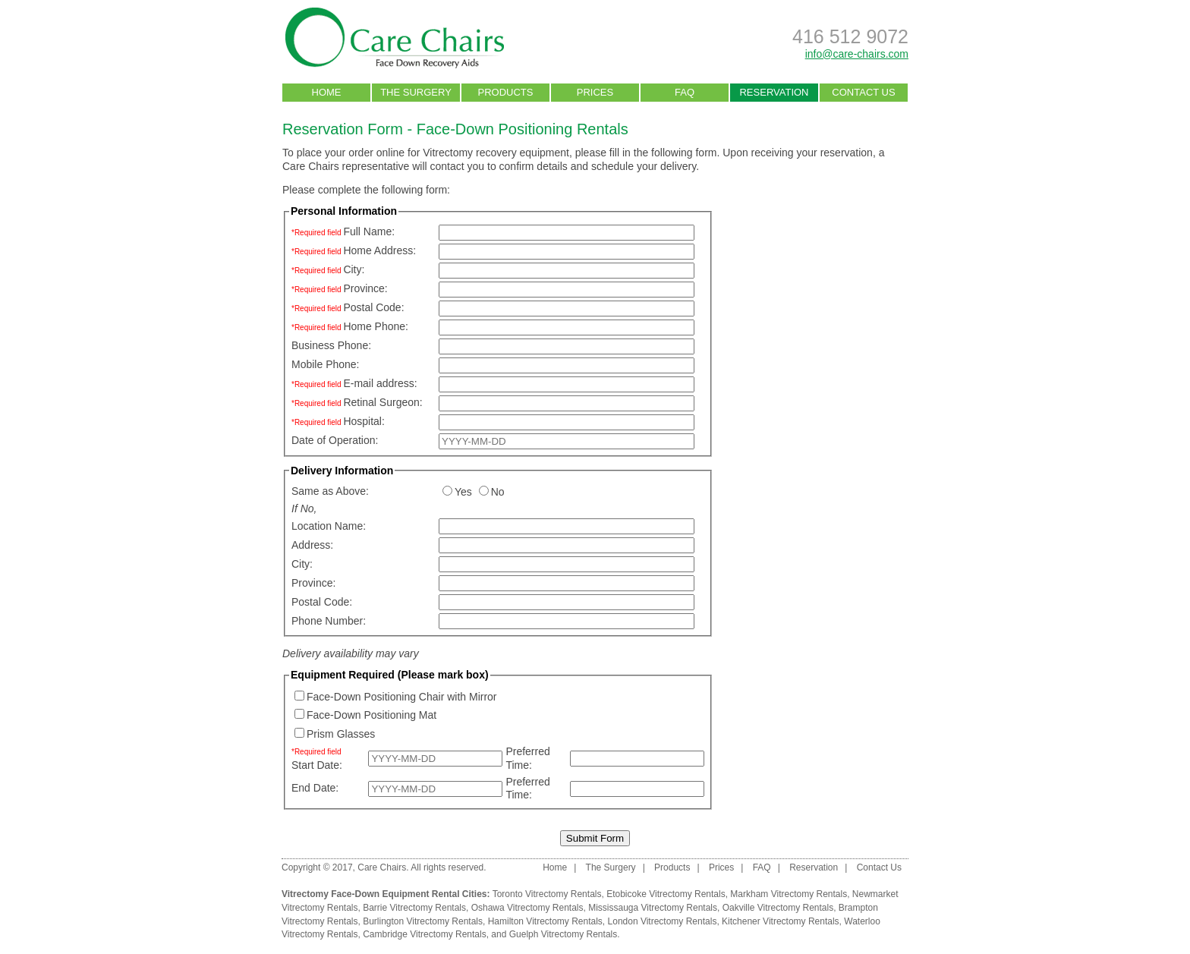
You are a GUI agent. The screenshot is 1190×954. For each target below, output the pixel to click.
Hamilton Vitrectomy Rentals (545, 921)
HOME (327, 92)
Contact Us (879, 867)
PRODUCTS (506, 92)
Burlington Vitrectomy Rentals (423, 921)
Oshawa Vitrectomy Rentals (527, 907)
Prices (721, 867)
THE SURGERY (416, 92)
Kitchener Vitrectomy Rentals (780, 921)
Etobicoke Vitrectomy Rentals (666, 894)
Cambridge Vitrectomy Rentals (424, 934)
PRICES (595, 92)
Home (555, 867)
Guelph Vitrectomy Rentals (563, 934)
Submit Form (595, 838)
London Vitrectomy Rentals (662, 921)
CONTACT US (863, 92)
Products (672, 867)
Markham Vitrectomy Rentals (788, 894)
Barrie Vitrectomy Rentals (414, 907)
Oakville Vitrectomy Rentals (778, 907)
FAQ (684, 92)
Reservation (813, 867)
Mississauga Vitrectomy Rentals (652, 907)
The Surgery (611, 867)
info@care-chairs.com (856, 54)
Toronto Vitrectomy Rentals (547, 894)
